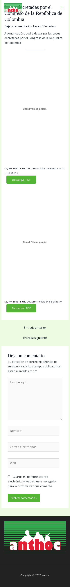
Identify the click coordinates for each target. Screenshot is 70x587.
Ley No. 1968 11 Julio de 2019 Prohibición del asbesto (33, 301)
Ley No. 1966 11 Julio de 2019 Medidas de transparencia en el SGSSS (34, 171)
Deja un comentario (17, 26)
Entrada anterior (35, 328)
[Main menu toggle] (62, 8)
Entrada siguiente (35, 338)
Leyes (37, 26)
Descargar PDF (21, 179)
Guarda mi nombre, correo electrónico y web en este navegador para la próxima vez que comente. (32, 481)
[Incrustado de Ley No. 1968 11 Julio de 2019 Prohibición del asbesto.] (35, 242)
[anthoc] (13, 8)
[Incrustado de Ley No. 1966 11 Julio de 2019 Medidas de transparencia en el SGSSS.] (35, 109)
